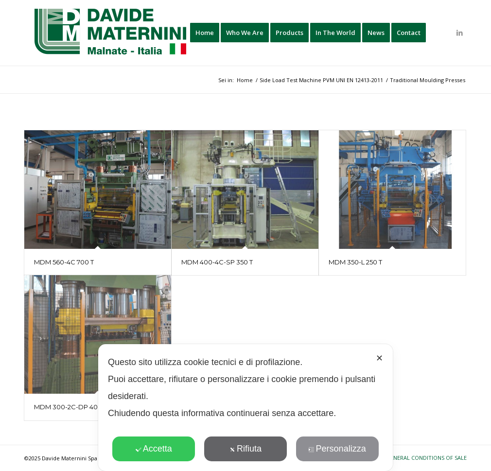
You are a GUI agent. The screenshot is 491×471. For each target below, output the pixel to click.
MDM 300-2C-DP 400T (69, 407)
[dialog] (245, 407)
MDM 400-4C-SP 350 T (217, 262)
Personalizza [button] (337, 449)
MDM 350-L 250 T (355, 262)
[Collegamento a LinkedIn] (459, 32)
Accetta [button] (154, 449)
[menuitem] (205, 33)
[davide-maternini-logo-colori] (110, 33)
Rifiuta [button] (245, 449)
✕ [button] (379, 358)
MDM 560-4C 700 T (64, 262)
